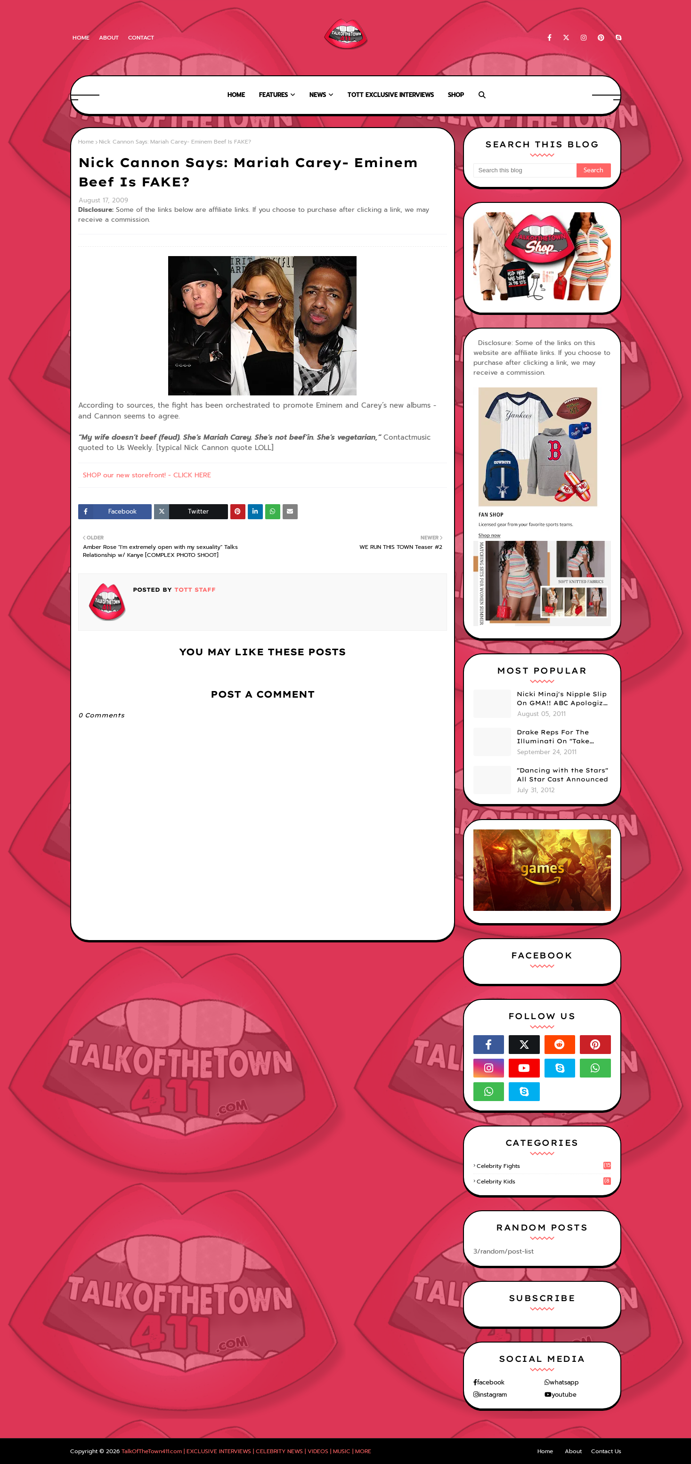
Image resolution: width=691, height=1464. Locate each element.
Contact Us (606, 1451)
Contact (141, 37)
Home (81, 37)
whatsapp (564, 1382)
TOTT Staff (194, 589)
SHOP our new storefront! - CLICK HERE (147, 475)
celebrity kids (544, 1181)
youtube (564, 1394)
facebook (490, 1382)
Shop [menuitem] (456, 94)
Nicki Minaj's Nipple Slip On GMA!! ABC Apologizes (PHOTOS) (564, 699)
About (109, 37)
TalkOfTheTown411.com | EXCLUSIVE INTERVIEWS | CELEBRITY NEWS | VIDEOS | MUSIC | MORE (246, 1451)
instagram (493, 1394)
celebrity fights (544, 1166)
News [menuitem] (317, 94)
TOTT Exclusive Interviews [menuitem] (391, 94)
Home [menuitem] (236, 94)
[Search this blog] (525, 170)
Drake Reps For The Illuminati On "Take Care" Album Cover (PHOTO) (553, 737)
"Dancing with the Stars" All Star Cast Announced (562, 774)
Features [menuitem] (273, 94)
